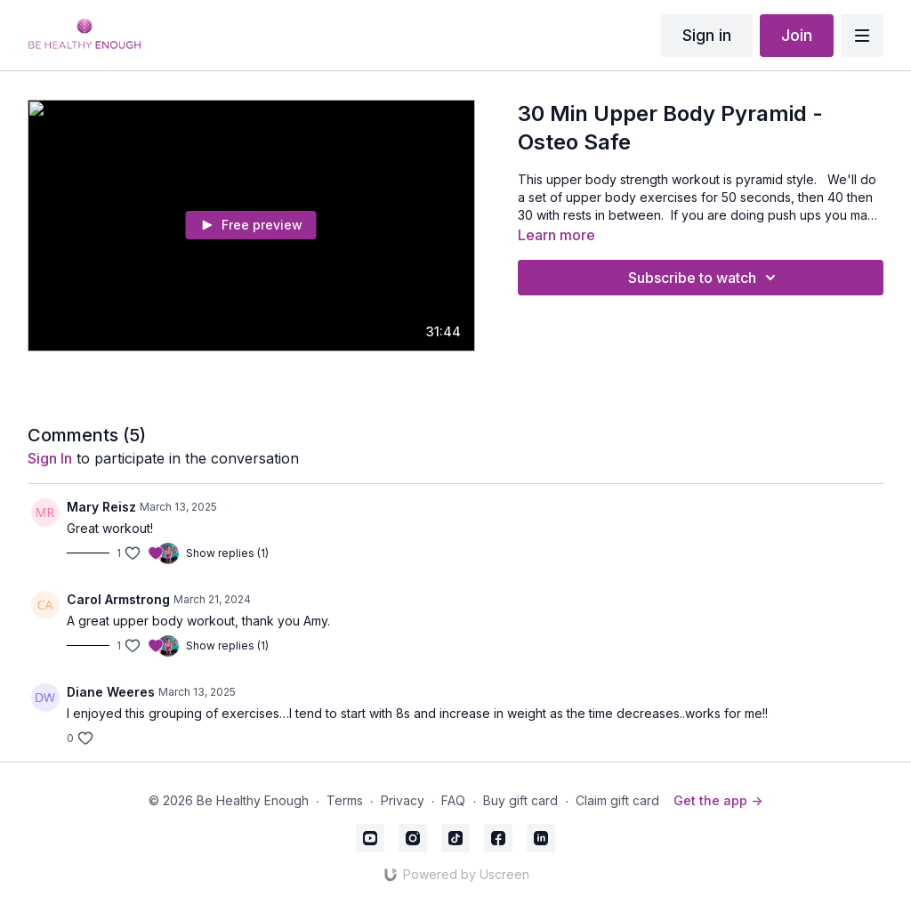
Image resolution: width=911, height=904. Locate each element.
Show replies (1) (227, 553)
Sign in (706, 35)
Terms (345, 800)
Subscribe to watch (704, 277)
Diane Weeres (111, 691)
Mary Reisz (101, 506)
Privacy (402, 800)
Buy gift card (520, 800)
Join (796, 35)
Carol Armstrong (118, 599)
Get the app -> (717, 800)
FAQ (453, 800)
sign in (50, 458)
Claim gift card (617, 800)
